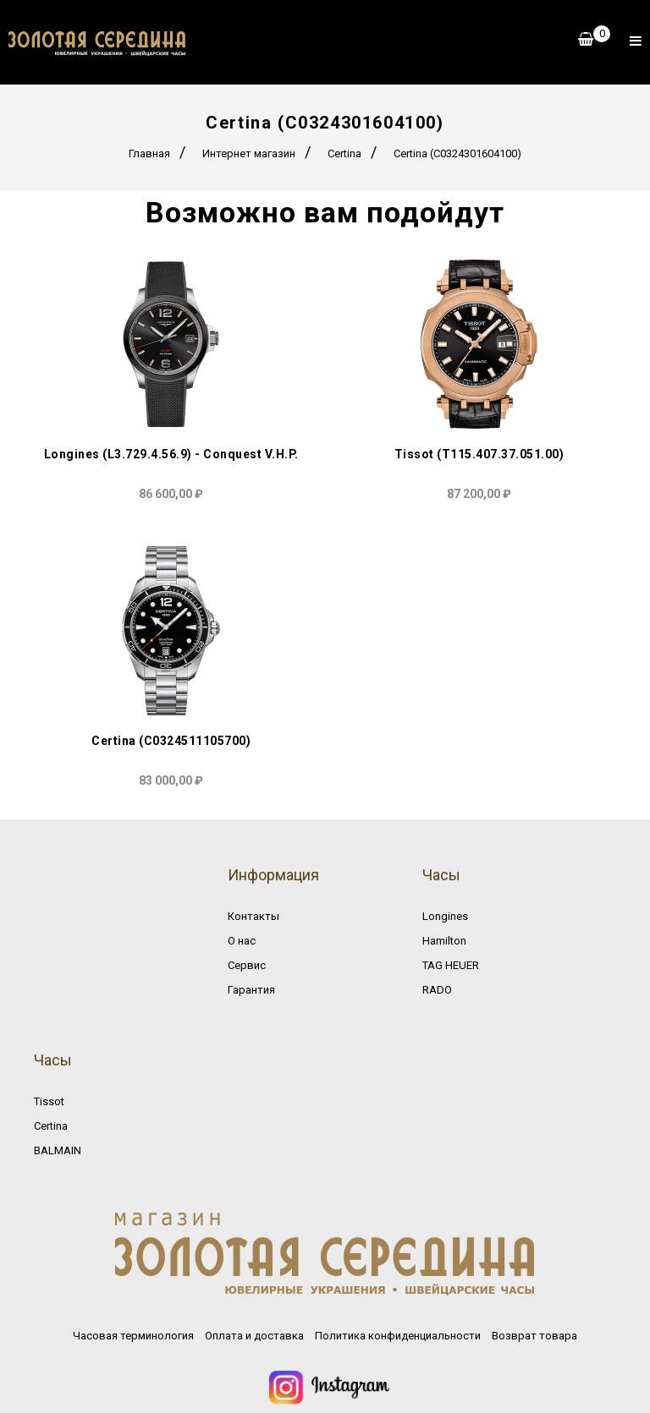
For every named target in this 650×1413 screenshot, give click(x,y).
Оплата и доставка (254, 1335)
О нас (242, 940)
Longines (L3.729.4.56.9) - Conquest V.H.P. (171, 454)
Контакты (253, 916)
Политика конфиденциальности (398, 1335)
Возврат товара (534, 1335)
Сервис (247, 965)
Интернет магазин (248, 153)
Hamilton (444, 940)
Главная (149, 153)
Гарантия (251, 989)
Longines (445, 916)
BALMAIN (57, 1150)
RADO (437, 989)
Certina (344, 153)
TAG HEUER (450, 965)
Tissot (49, 1101)
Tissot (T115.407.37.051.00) (479, 454)
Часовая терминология (133, 1335)
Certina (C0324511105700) (171, 741)
